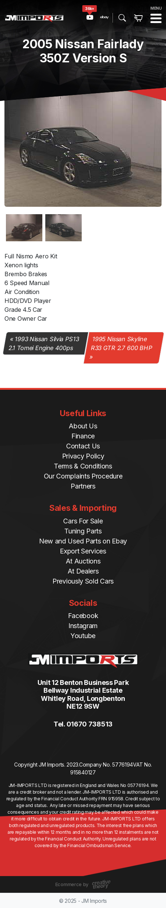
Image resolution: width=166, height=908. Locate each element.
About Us (83, 426)
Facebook (83, 616)
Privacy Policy (83, 456)
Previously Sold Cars (83, 581)
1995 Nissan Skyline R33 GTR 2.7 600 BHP (122, 343)
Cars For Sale (82, 521)
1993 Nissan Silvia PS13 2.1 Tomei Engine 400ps (43, 343)
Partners (83, 486)
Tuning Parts (82, 531)
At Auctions (83, 561)
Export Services (83, 551)
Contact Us (83, 446)
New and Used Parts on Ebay (83, 541)
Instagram (83, 626)
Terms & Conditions (83, 466)
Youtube (83, 636)
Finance (83, 436)
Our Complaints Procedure (83, 476)
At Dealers (83, 571)
